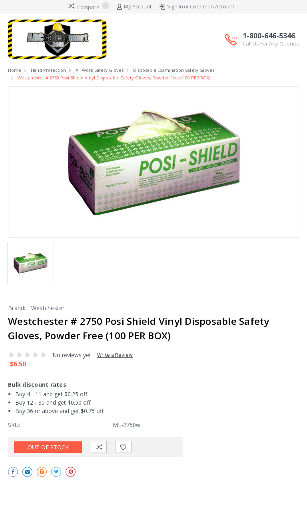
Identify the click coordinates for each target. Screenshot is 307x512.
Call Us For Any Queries (271, 43)
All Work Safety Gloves (100, 70)
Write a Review (115, 354)
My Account (134, 7)
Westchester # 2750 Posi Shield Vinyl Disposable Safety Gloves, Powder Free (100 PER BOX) (114, 78)
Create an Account (212, 6)
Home (14, 70)
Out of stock (48, 447)
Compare (88, 6)
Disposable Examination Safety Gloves (173, 70)
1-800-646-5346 (271, 39)
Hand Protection (48, 70)
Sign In (175, 6)
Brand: (17, 308)
